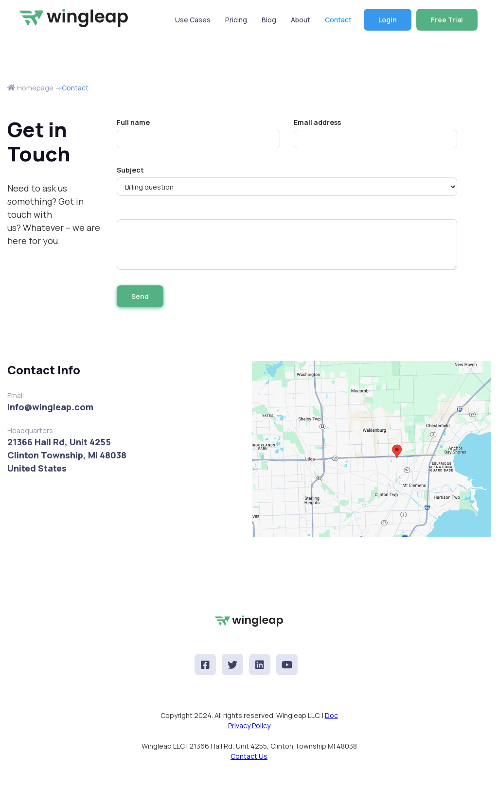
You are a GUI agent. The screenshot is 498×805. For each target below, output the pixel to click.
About (300, 19)
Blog (269, 19)
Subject (130, 170)
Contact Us (249, 756)
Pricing (236, 19)
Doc (331, 715)
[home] (74, 18)
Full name (133, 122)
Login (387, 19)
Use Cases (193, 19)
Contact (338, 19)
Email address (317, 122)
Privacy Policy (249, 725)
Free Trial (447, 19)
